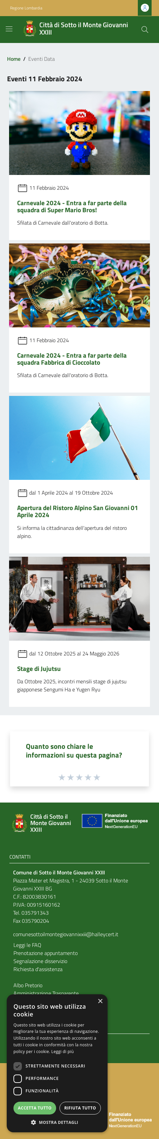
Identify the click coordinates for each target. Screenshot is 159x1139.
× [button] (100, 1001)
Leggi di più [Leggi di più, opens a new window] (62, 1051)
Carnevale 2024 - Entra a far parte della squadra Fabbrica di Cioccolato (72, 358)
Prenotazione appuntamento (45, 953)
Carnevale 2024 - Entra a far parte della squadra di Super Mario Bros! (72, 206)
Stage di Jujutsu (39, 668)
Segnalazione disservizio (40, 961)
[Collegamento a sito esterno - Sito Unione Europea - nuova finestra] (114, 823)
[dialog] (57, 1063)
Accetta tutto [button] (34, 1108)
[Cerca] (145, 30)
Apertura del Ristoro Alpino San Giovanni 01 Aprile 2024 (77, 511)
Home (14, 59)
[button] (57, 1122)
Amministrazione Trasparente (46, 993)
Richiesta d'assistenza (38, 969)
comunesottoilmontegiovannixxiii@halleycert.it (65, 934)
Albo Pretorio (27, 985)
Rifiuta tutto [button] (80, 1108)
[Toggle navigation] (9, 29)
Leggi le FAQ (27, 945)
